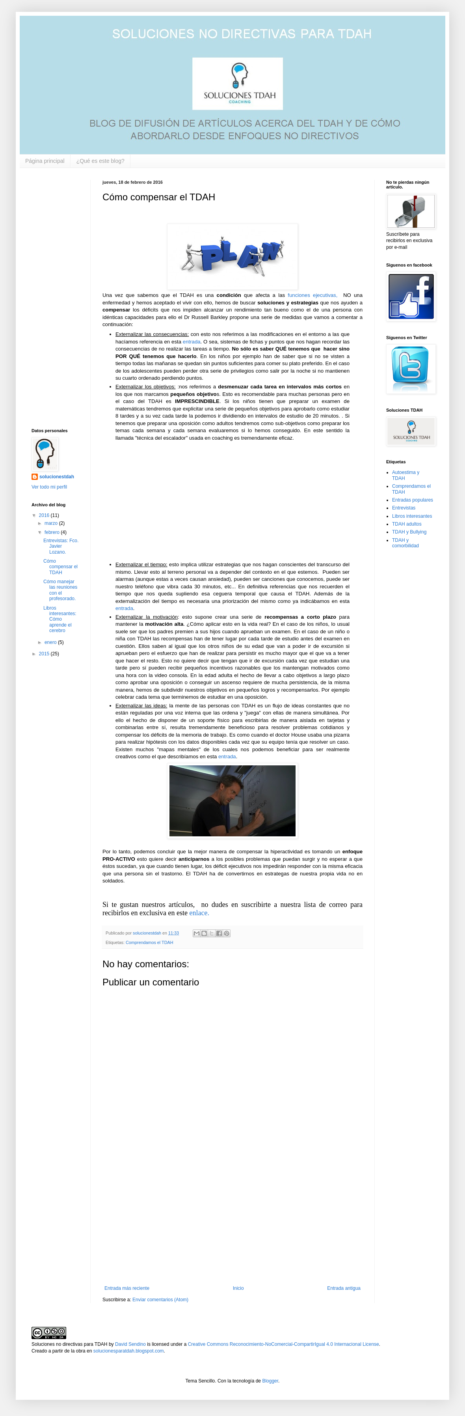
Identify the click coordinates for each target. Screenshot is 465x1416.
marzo (52, 523)
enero (51, 642)
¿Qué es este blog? (100, 161)
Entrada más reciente (126, 1288)
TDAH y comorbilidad (405, 542)
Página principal (45, 161)
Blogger (270, 1381)
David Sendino (130, 1344)
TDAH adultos (407, 524)
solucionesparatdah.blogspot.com (128, 1351)
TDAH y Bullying (409, 532)
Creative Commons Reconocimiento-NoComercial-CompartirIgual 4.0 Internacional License (283, 1344)
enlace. (198, 913)
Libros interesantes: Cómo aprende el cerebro (59, 619)
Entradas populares (412, 500)
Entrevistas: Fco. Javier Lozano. (60, 546)
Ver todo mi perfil (49, 487)
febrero (53, 532)
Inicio (238, 1288)
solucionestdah (56, 476)
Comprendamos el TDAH (149, 942)
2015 (45, 654)
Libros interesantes (412, 516)
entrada (192, 342)
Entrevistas (403, 508)
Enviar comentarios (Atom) (160, 1299)
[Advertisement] (232, 1220)
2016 (45, 515)
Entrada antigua (344, 1288)
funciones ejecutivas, (312, 295)
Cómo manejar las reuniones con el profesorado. (60, 590)
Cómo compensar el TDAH (60, 566)
